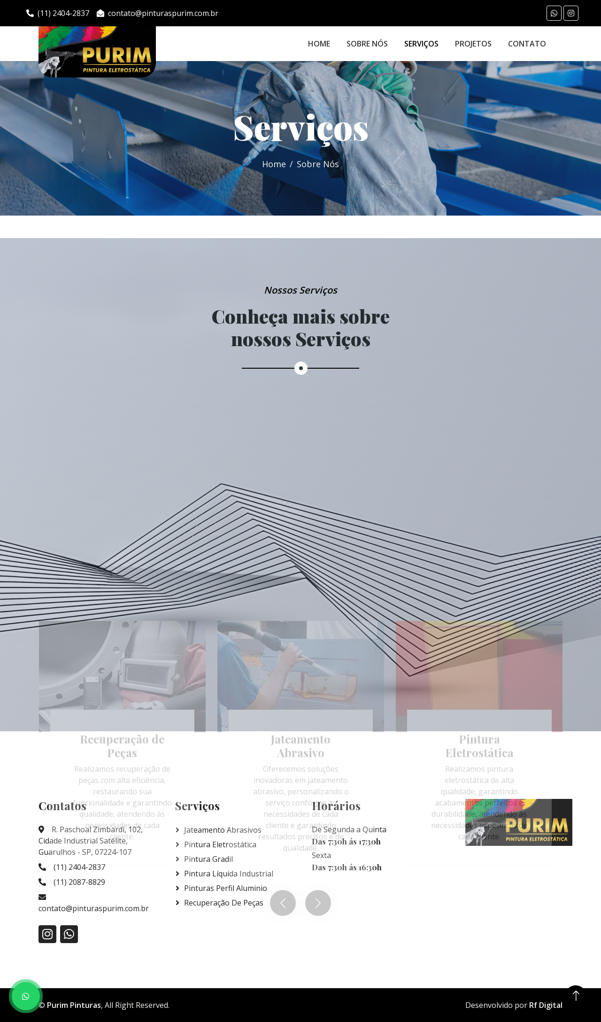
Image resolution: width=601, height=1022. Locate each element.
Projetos (473, 44)
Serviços (421, 44)
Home (319, 44)
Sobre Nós (367, 44)
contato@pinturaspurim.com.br (157, 13)
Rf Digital (545, 1005)
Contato (527, 44)
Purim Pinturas (74, 1005)
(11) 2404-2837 (57, 13)
